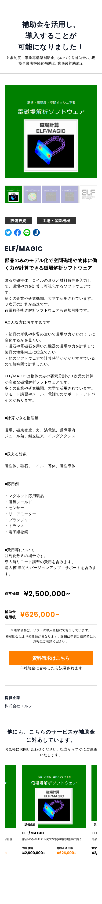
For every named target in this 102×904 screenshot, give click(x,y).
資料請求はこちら (51, 658)
